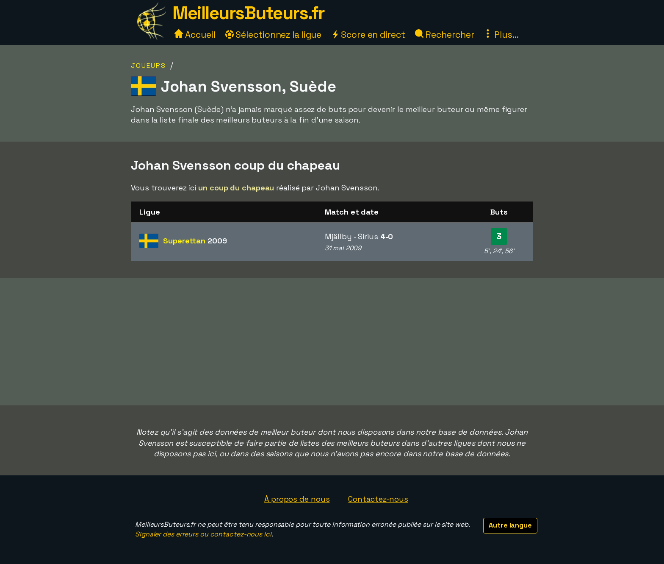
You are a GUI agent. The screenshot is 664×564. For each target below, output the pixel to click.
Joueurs (148, 65)
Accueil (194, 34)
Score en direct (368, 34)
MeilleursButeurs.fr (248, 13)
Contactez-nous (378, 499)
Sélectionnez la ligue (273, 34)
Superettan (195, 241)
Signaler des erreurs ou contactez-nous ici (203, 534)
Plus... (501, 34)
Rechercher (444, 34)
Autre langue (510, 525)
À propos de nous (296, 499)
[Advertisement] (332, 341)
